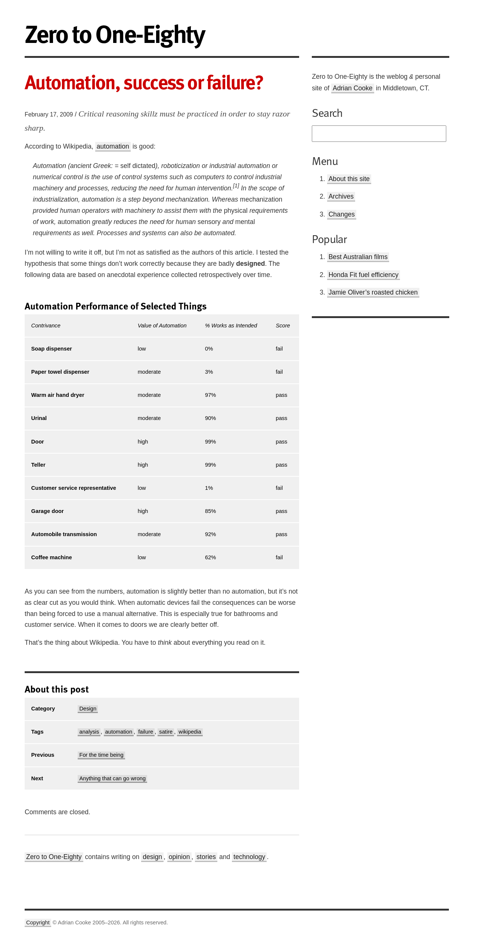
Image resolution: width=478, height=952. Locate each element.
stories (206, 857)
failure (145, 732)
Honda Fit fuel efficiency (363, 275)
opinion (179, 857)
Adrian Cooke (353, 88)
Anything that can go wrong (112, 778)
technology (249, 857)
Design (87, 709)
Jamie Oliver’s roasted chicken (373, 292)
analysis (89, 732)
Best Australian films (358, 257)
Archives (341, 196)
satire (166, 732)
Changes (342, 214)
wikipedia (190, 732)
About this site (349, 179)
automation (113, 146)
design (152, 857)
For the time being (101, 755)
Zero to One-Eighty (54, 857)
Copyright (38, 922)
